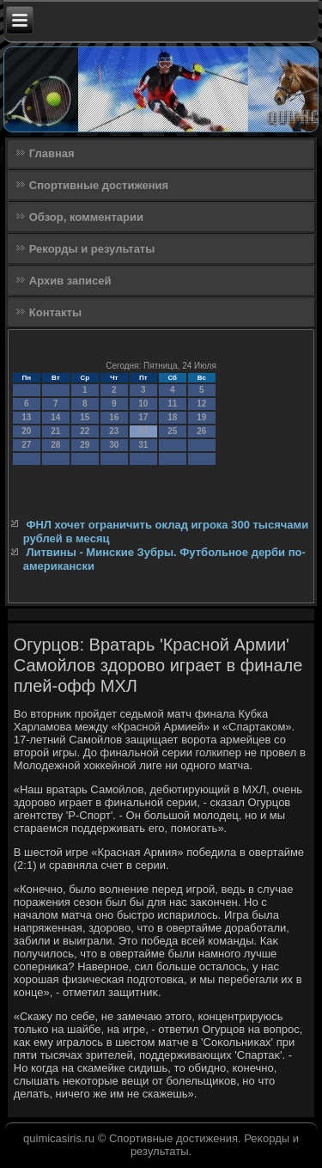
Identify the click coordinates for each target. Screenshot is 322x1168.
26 (201, 431)
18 (172, 417)
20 (26, 431)
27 (26, 444)
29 (84, 444)
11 (172, 403)
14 (55, 417)
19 (201, 417)
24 (143, 431)
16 (113, 417)
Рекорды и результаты (92, 248)
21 (55, 431)
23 (113, 431)
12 (201, 403)
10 (143, 403)
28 (55, 444)
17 (143, 417)
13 (26, 417)
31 (143, 444)
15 (84, 417)
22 (84, 431)
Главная (52, 153)
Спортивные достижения (98, 185)
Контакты (55, 312)
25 (172, 431)
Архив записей (70, 280)
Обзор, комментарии (86, 217)
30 (113, 444)
